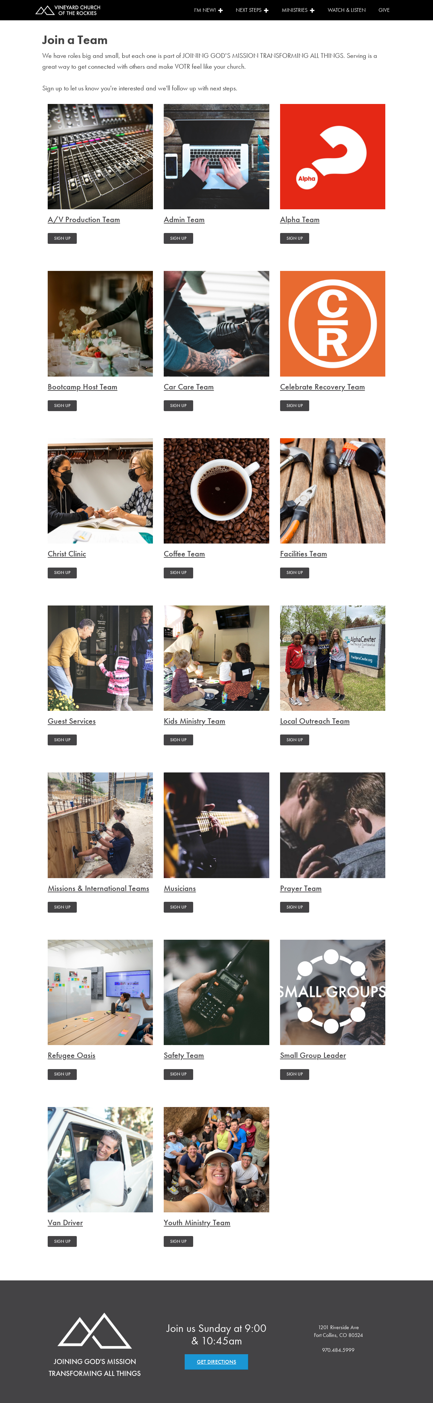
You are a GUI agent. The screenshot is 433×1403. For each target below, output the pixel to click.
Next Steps (252, 10)
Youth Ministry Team (197, 1223)
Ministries (298, 10)
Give (384, 10)
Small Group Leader (313, 1055)
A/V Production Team (84, 220)
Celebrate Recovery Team (322, 387)
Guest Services (72, 721)
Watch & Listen (347, 10)
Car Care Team (189, 387)
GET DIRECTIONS (216, 1361)
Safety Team (184, 1055)
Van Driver (65, 1223)
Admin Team (184, 220)
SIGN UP (62, 238)
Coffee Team (184, 554)
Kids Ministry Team (194, 721)
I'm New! (208, 10)
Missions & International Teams (98, 888)
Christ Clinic (67, 554)
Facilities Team (303, 554)
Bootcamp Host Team (82, 387)
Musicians (180, 888)
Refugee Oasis (71, 1055)
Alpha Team (300, 220)
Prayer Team (301, 888)
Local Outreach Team (315, 721)
